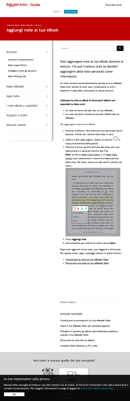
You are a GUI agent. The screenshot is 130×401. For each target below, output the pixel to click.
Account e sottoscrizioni (20, 59)
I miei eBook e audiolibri (22, 105)
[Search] (88, 48)
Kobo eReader (27, 25)
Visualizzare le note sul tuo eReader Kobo (86, 259)
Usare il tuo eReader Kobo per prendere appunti (85, 325)
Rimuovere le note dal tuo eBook (77, 340)
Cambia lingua (70, 11)
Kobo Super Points (17, 65)
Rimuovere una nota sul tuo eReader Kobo (87, 263)
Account (11, 52)
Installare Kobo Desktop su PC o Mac (78, 345)
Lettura (38, 25)
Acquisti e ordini (16, 115)
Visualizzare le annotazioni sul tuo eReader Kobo (85, 320)
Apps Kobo (13, 96)
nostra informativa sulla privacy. (97, 388)
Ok (14, 394)
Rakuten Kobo (14, 25)
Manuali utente (16, 125)
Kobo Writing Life (17, 76)
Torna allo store (113, 4)
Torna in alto (68, 302)
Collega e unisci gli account (22, 70)
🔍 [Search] (120, 48)
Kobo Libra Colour (91, 154)
